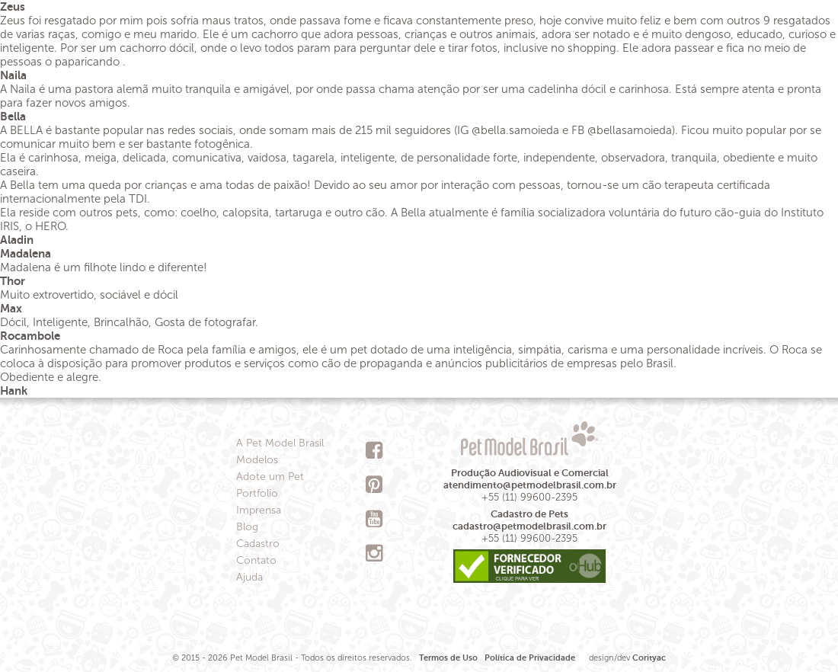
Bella (13, 116)
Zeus (12, 6)
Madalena (25, 253)
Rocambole (30, 335)
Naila (13, 75)
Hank (13, 390)
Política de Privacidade (530, 658)
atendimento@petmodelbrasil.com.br (529, 485)
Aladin (17, 239)
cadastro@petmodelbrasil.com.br (529, 526)
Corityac (649, 658)
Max (11, 308)
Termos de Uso (448, 658)
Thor (12, 280)
